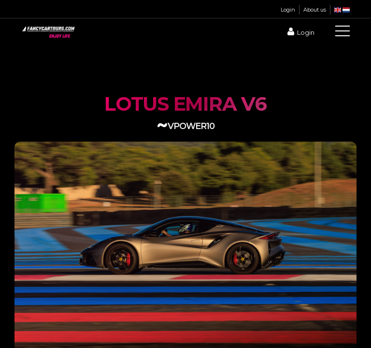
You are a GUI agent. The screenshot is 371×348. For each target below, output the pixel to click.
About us (314, 9)
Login (288, 9)
